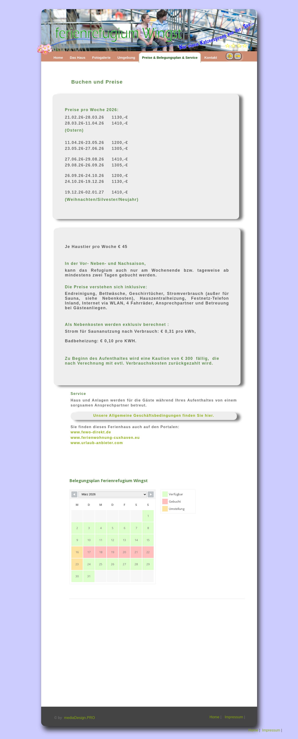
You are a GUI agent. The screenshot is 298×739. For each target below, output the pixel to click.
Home (58, 57)
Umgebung (126, 57)
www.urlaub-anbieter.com (97, 443)
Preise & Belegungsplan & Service (170, 57)
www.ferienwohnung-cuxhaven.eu (105, 438)
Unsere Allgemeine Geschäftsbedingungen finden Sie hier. (153, 415)
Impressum (234, 717)
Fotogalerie (101, 57)
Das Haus (77, 57)
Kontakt (210, 57)
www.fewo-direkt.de (91, 432)
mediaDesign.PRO (79, 718)
